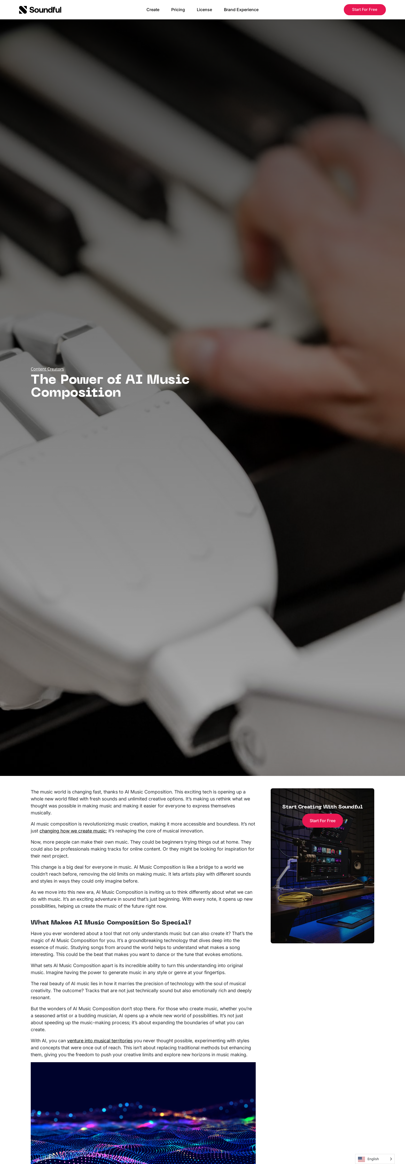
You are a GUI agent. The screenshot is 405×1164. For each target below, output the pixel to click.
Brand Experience (241, 9)
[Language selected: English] (375, 1159)
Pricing (178, 9)
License (204, 9)
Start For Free (364, 9)
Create (152, 9)
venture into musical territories (100, 1040)
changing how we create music (73, 831)
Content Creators (47, 369)
